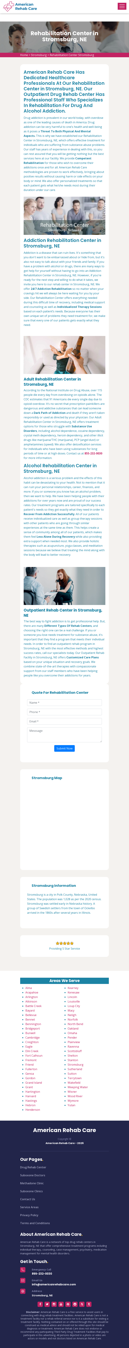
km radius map (64, 824)
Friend (29, 1065)
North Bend (75, 1024)
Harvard (30, 1096)
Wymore (73, 1101)
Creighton (32, 1042)
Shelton (73, 1055)
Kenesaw (73, 992)
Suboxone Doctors (32, 1175)
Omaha (72, 1033)
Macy (71, 1010)
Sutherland (75, 1069)
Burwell (30, 1033)
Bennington (33, 1024)
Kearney (73, 988)
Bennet (30, 1019)
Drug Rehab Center (33, 1167)
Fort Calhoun (33, 1055)
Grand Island (33, 1083)
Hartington (32, 1092)
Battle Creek (33, 1006)
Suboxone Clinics (31, 1191)
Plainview (74, 1042)
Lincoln (72, 997)
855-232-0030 (42, 1274)
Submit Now (64, 748)
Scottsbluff (75, 1051)
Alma (28, 988)
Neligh (72, 1015)
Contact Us (27, 1199)
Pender (72, 1037)
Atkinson (31, 1001)
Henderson (32, 1110)
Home (24, 55)
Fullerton (31, 1069)
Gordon (30, 1078)
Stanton (73, 1060)
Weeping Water (78, 1087)
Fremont (31, 1060)
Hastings (31, 1101)
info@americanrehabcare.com (54, 1284)
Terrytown (75, 1078)
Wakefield (74, 1083)
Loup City (74, 1006)
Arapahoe (31, 992)
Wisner (72, 1092)
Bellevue (31, 1015)
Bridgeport (32, 1028)
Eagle (29, 1046)
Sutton (72, 1074)
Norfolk (73, 1019)
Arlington (31, 997)
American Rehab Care (64, 1130)
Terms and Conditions (35, 1223)
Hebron (30, 1105)
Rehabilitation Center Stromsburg (72, 55)
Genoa (29, 1074)
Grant (29, 1087)
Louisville (74, 1001)
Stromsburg (39, 55)
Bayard (30, 1010)
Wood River (75, 1096)
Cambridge (32, 1037)
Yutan (71, 1105)
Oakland (73, 1028)
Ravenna (73, 1046)
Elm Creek (31, 1051)
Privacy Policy (29, 1215)
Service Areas (29, 1207)
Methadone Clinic (32, 1183)
